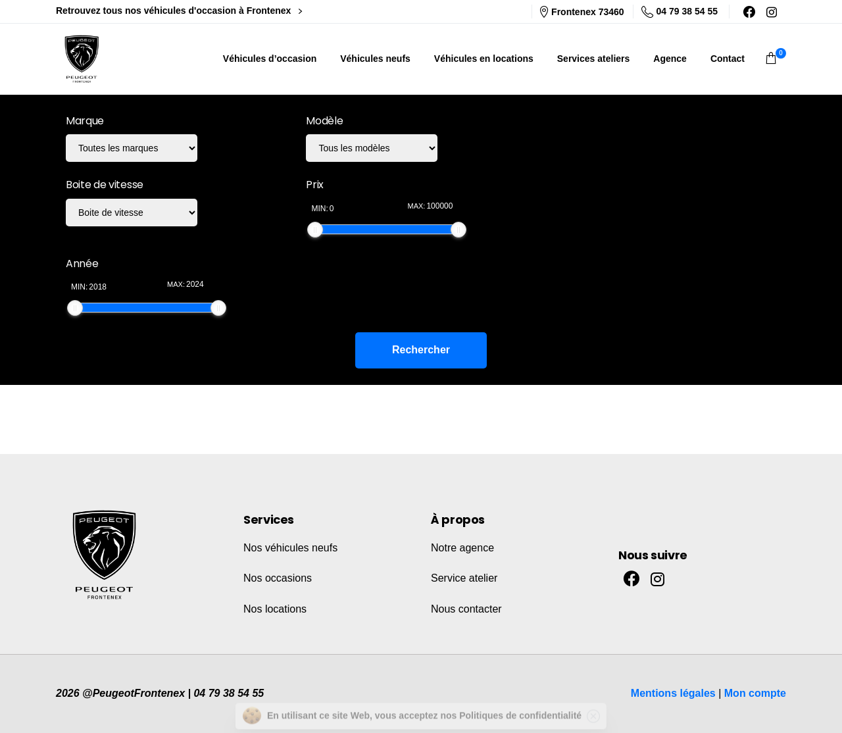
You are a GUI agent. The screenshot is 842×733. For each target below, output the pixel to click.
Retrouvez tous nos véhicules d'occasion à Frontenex (179, 10)
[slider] (315, 230)
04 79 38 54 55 (679, 12)
